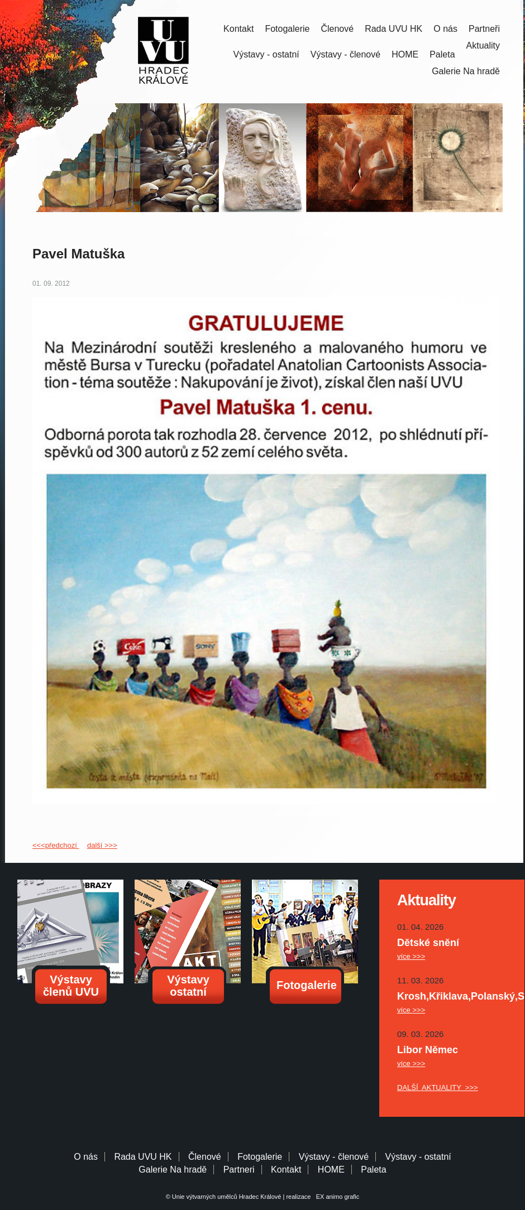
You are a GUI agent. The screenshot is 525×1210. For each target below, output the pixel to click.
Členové (337, 28)
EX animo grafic (336, 1196)
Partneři (484, 28)
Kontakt (238, 28)
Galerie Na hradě (173, 1169)
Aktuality (483, 45)
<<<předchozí (55, 845)
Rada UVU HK (393, 28)
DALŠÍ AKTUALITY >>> (437, 1087)
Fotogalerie (287, 28)
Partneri (239, 1169)
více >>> (411, 956)
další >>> (102, 845)
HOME (405, 54)
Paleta (442, 54)
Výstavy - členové (345, 54)
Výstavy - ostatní (266, 54)
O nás (445, 28)
